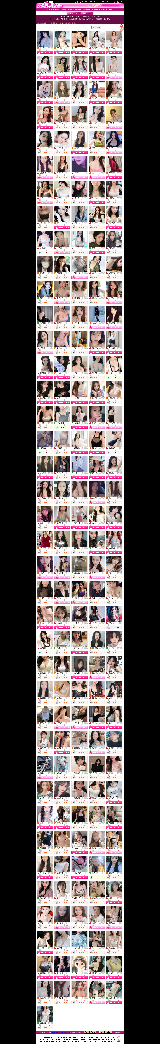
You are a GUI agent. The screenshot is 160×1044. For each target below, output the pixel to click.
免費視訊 (50, 48)
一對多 (120, 123)
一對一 (51, 248)
